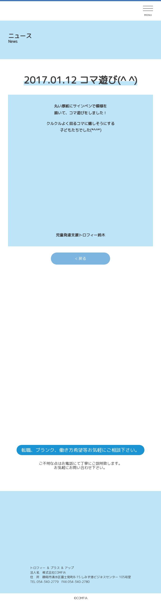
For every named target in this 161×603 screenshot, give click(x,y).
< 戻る (80, 258)
